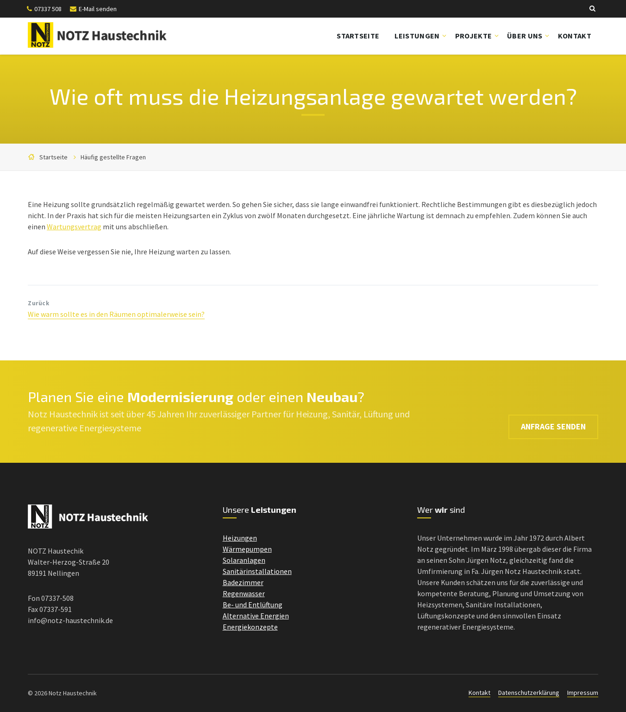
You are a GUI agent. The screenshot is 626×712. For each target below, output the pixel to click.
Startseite (358, 35)
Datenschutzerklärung (528, 692)
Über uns (525, 35)
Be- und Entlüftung (252, 604)
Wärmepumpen (247, 549)
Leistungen (416, 35)
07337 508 (48, 9)
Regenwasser (244, 593)
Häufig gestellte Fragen (113, 157)
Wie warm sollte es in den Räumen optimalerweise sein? (116, 314)
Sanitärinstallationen (257, 571)
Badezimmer (243, 582)
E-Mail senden (98, 9)
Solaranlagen (244, 560)
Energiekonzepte (250, 626)
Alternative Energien (256, 615)
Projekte (473, 35)
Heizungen (240, 537)
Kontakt (574, 35)
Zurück (38, 303)
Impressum (582, 692)
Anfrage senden (553, 411)
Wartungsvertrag (74, 226)
